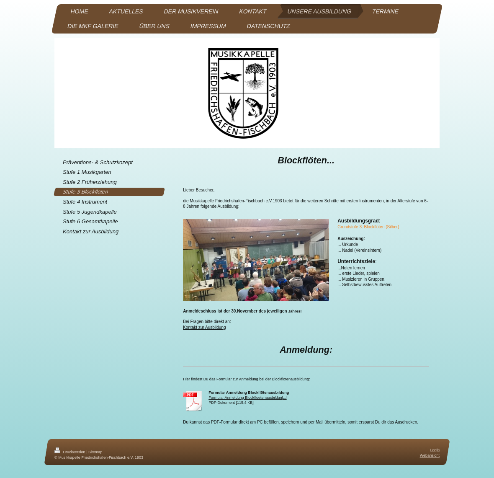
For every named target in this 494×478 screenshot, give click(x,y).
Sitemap (95, 452)
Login (435, 450)
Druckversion (70, 452)
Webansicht (430, 455)
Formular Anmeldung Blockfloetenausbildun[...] (247, 397)
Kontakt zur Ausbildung (204, 327)
